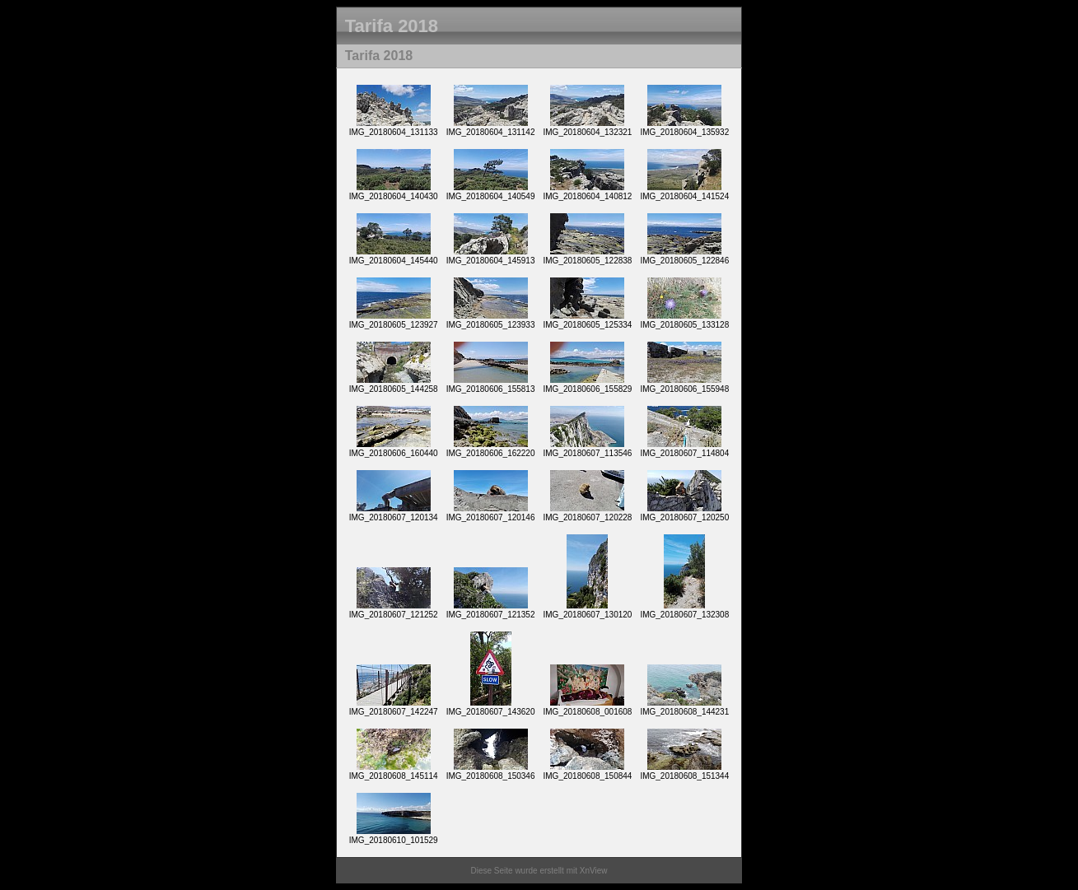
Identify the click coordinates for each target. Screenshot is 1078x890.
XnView (594, 870)
